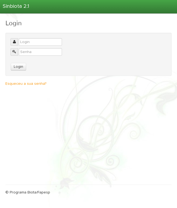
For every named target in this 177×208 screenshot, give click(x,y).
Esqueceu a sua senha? (25, 84)
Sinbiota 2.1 (16, 6)
